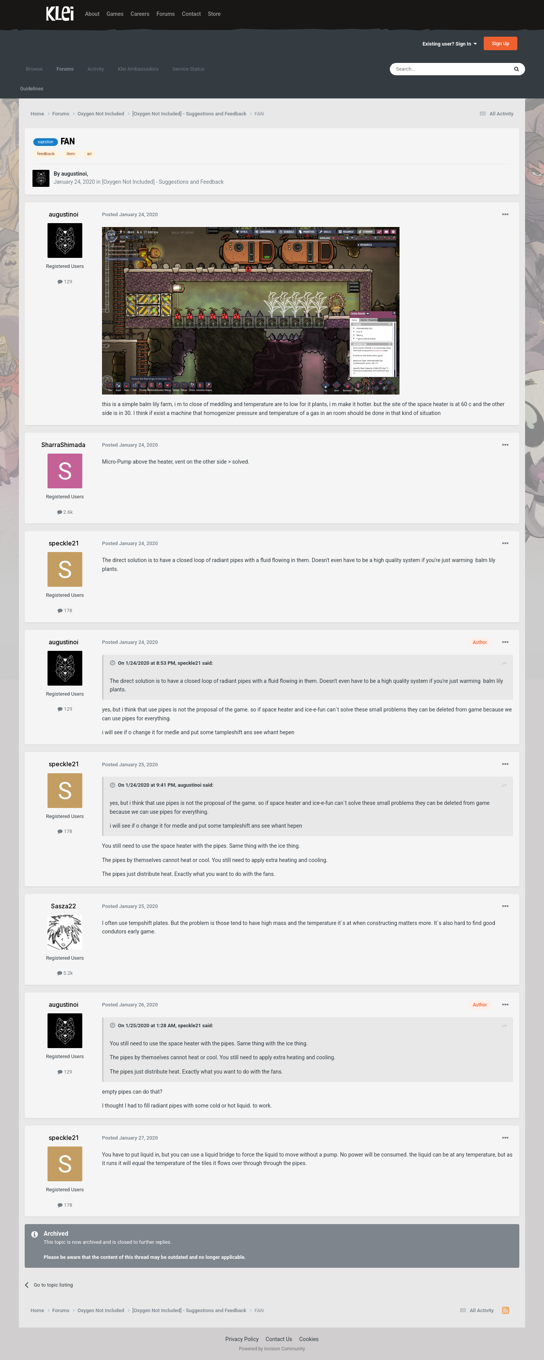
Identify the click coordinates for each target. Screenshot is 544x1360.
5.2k (65, 973)
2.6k (65, 512)
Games (115, 14)
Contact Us (279, 1339)
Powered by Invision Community (272, 1349)
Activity (95, 69)
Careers (140, 14)
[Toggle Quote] (113, 663)
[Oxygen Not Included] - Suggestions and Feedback (163, 182)
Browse (34, 69)
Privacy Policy (241, 1339)
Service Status (188, 69)
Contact (191, 14)
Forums (165, 14)
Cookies (309, 1339)
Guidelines (32, 88)
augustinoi (190, 785)
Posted (130, 214)
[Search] (431, 69)
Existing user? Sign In (450, 44)
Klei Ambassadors (138, 69)
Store (214, 14)
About (92, 14)
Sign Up (500, 43)
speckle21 (189, 663)
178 (65, 610)
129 (65, 282)
